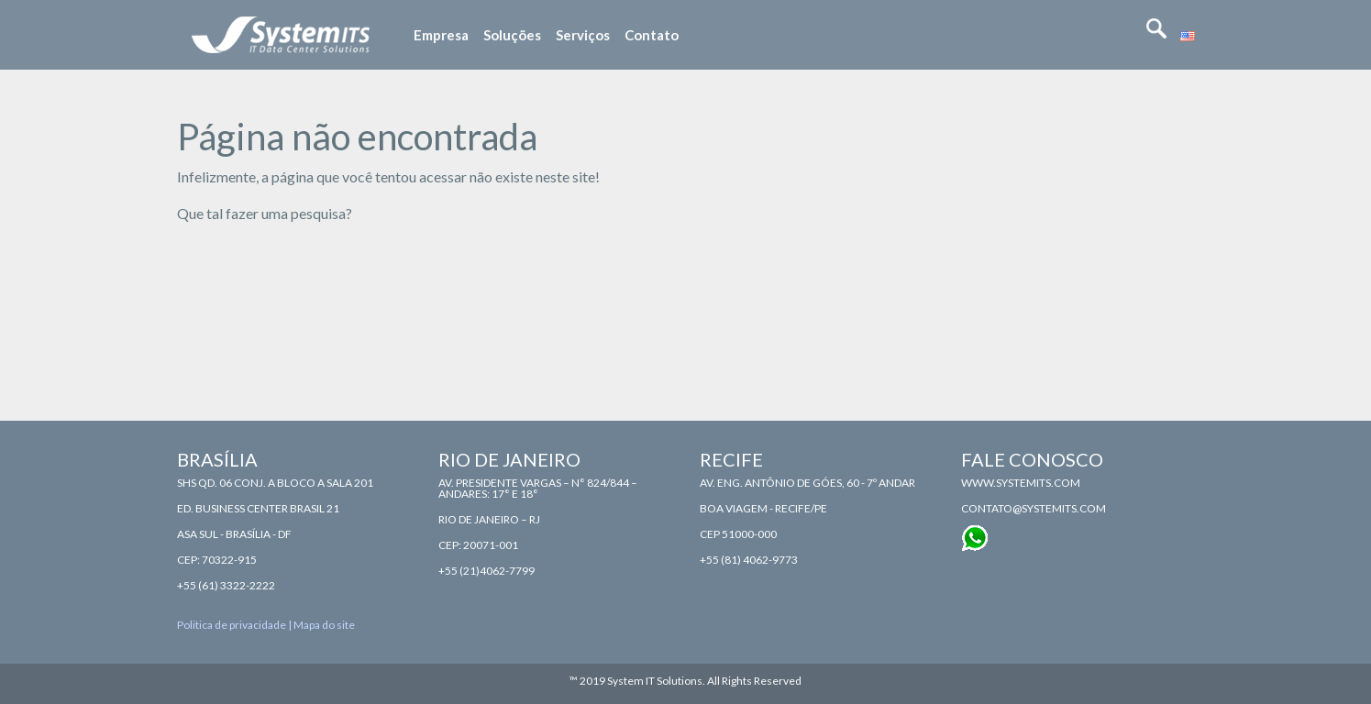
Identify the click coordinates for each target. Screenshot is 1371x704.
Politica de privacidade (231, 625)
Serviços (583, 35)
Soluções (512, 35)
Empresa (441, 35)
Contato (652, 35)
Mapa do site (324, 625)
